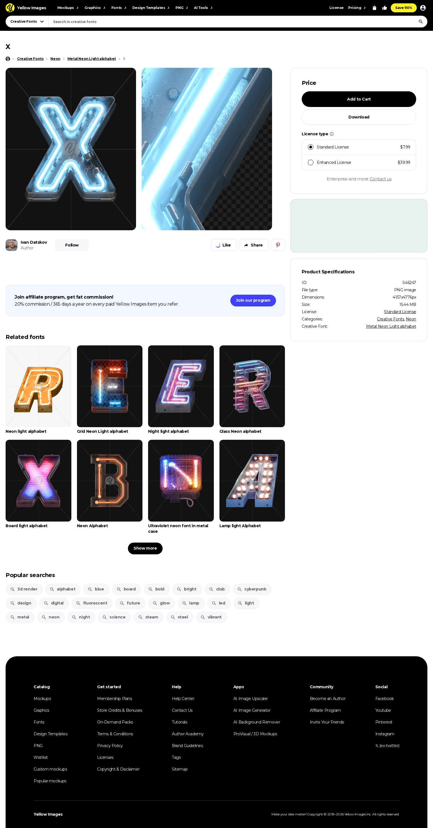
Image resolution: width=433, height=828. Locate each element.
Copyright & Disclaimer (118, 769)
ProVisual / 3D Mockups (255, 733)
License (336, 8)
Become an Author (328, 698)
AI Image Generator (252, 710)
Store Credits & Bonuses (119, 710)
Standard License (400, 311)
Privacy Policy (110, 745)
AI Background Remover (256, 722)
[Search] (420, 21)
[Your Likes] (384, 7)
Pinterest (383, 722)
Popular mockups (50, 780)
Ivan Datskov (34, 242)
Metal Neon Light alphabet (391, 326)
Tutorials (179, 722)
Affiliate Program (325, 710)
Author (27, 247)
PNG (38, 745)
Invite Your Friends (327, 722)
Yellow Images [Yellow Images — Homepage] (48, 814)
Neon (411, 319)
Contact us (381, 179)
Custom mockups (50, 769)
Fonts (39, 722)
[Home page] (8, 59)
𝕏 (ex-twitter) (387, 745)
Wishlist (41, 757)
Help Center (183, 698)
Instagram (384, 733)
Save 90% (403, 8)
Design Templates (50, 733)
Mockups (42, 698)
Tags (176, 757)
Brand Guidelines (187, 745)
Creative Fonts (390, 319)
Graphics (41, 710)
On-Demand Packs (115, 722)
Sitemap (180, 769)
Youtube (383, 710)
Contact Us (182, 710)
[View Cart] (374, 7)
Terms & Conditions (115, 733)
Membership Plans (114, 698)
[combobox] (238, 21)
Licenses (105, 757)
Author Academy (187, 733)
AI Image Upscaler (250, 698)
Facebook (384, 698)
